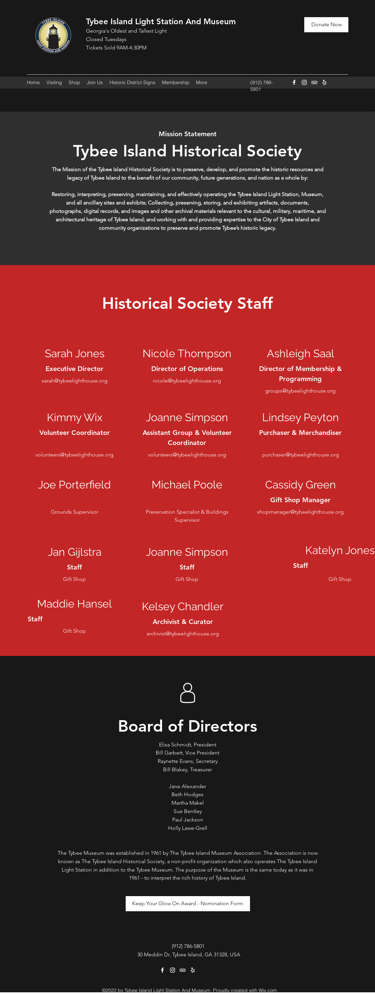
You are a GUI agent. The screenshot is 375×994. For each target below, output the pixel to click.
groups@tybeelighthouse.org (300, 391)
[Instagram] (304, 82)
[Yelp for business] (324, 82)
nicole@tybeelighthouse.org (187, 380)
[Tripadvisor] (314, 82)
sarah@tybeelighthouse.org (74, 380)
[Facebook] (294, 82)
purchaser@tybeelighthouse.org (300, 454)
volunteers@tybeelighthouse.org (74, 454)
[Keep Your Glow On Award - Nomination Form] (188, 903)
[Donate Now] (326, 24)
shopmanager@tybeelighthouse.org (300, 512)
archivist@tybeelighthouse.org (183, 633)
